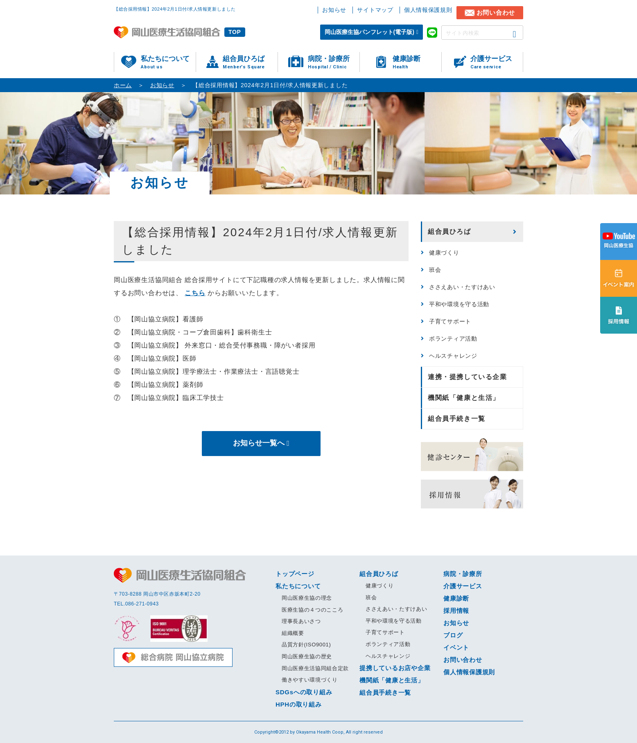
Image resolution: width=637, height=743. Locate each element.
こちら (195, 292)
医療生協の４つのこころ (312, 610)
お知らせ (334, 10)
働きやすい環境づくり (310, 680)
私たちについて (168, 62)
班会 (435, 269)
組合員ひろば (250, 62)
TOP (234, 32)
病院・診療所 (333, 62)
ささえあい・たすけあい (462, 287)
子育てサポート (450, 321)
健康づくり (444, 252)
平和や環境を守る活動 (459, 304)
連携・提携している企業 (467, 376)
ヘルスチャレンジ (453, 355)
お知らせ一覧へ (259, 443)
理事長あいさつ (301, 621)
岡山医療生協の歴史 (307, 656)
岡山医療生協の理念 (307, 598)
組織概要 (293, 633)
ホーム (123, 85)
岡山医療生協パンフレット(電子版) (369, 32)
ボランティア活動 (453, 338)
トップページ (295, 573)
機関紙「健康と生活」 (464, 397)
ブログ (453, 635)
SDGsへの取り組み (304, 692)
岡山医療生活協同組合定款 (315, 668)
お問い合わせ (496, 12)
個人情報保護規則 (428, 10)
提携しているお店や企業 (394, 667)
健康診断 (417, 62)
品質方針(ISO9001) (306, 644)
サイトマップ (375, 10)
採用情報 (456, 610)
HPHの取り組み (299, 704)
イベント (456, 647)
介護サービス (496, 62)
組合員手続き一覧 (457, 418)
